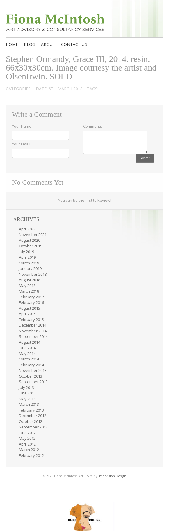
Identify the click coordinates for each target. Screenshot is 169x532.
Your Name (21, 126)
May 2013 (27, 398)
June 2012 (27, 432)
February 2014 (31, 364)
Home (12, 44)
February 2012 (31, 455)
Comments (92, 126)
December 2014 (32, 325)
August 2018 (29, 279)
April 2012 (27, 444)
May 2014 (27, 353)
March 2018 (29, 291)
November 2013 (33, 370)
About (48, 44)
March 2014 (29, 359)
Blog (29, 44)
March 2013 (29, 404)
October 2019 (30, 245)
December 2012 (32, 415)
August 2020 (29, 240)
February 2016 (31, 302)
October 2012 (30, 421)
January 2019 (30, 268)
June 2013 (27, 393)
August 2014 (29, 342)
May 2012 (27, 438)
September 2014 (33, 336)
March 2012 (29, 449)
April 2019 (27, 257)
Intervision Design (112, 476)
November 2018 (33, 274)
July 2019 (26, 251)
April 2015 (27, 313)
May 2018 (27, 285)
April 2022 (27, 229)
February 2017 (31, 297)
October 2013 (30, 376)
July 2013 (26, 387)
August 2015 (29, 308)
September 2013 (33, 381)
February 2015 (31, 319)
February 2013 (31, 410)
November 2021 (33, 234)
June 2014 (27, 347)
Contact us (74, 44)
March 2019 (29, 263)
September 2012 (33, 427)
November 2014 (33, 330)
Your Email (21, 144)
